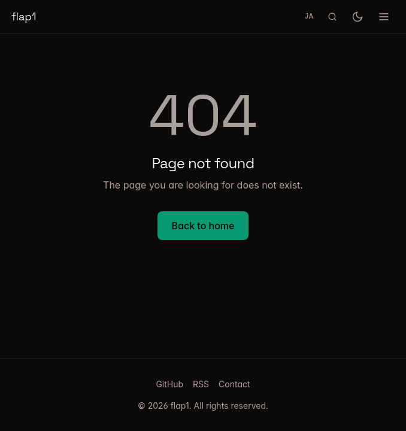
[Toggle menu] (384, 17)
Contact (234, 384)
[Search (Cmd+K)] (332, 16)
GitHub (169, 384)
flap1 (23, 16)
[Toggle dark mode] (357, 17)
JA (309, 16)
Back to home (203, 226)
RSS (201, 384)
